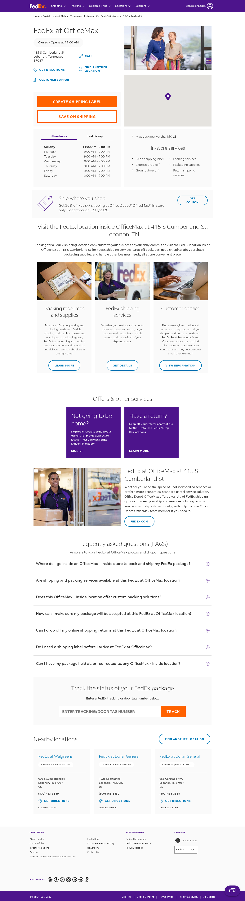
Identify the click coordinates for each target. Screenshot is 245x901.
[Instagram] (68, 878)
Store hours (59, 135)
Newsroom (93, 846)
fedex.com (136, 518)
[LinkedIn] (74, 878)
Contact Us (93, 850)
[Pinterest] (87, 878)
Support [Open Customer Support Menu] (142, 6)
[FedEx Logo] (38, 6)
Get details (119, 363)
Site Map (126, 895)
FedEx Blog (93, 837)
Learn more (61, 363)
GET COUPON (192, 199)
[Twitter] (62, 878)
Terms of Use (166, 895)
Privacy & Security (188, 895)
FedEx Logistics (134, 846)
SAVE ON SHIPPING (66, 114)
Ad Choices (209, 895)
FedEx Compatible (136, 837)
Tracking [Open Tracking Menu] (77, 6)
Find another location (93, 68)
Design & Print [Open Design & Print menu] (99, 6)
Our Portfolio (37, 842)
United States (185, 839)
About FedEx (37, 837)
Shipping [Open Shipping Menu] (58, 6)
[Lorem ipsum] (185, 848)
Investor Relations (39, 846)
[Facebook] (56, 878)
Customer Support (52, 79)
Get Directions (49, 69)
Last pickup (95, 135)
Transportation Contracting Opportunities (53, 855)
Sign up (77, 450)
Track (173, 710)
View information (177, 363)
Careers (34, 850)
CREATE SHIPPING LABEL (69, 99)
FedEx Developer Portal (138, 842)
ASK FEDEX (232, 890)
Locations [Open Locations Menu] (123, 6)
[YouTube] (80, 878)
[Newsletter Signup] (50, 878)
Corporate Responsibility (100, 842)
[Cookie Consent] (145, 895)
